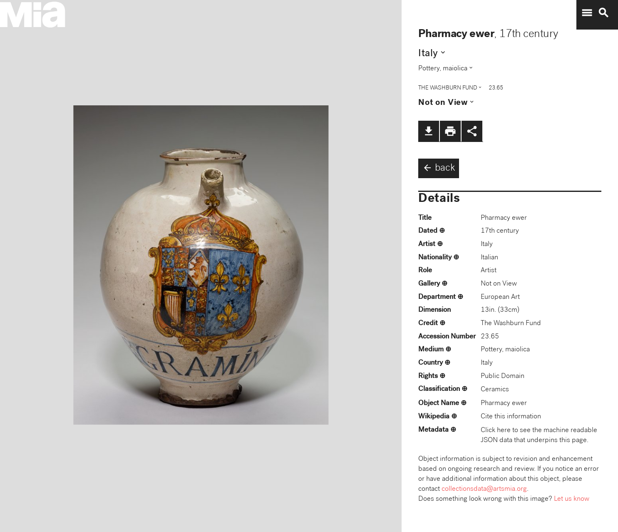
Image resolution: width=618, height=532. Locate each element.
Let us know (571, 499)
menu (587, 13)
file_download (428, 131)
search (603, 13)
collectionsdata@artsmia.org (484, 489)
